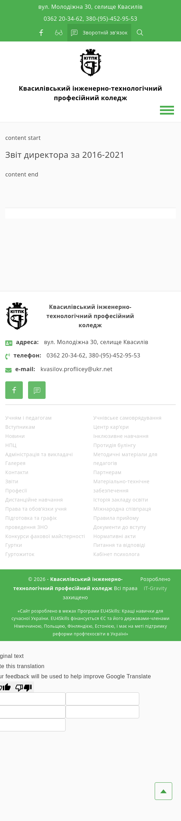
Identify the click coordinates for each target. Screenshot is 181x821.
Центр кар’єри (111, 427)
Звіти (11, 481)
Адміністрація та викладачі (39, 454)
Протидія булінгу (114, 445)
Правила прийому (116, 518)
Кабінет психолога (116, 554)
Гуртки (13, 545)
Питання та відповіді (119, 545)
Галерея (15, 463)
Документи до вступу (119, 527)
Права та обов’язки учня (36, 508)
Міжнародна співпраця (122, 508)
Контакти (16, 472)
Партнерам (107, 472)
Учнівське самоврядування (127, 417)
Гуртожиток (19, 554)
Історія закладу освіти (120, 499)
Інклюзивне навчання (121, 436)
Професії (16, 490)
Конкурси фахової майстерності (45, 536)
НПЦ (10, 445)
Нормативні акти (114, 536)
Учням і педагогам (28, 417)
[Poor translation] (23, 686)
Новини (15, 436)
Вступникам (20, 427)
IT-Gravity (155, 588)
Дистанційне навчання (34, 499)
